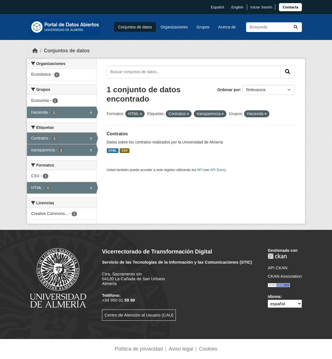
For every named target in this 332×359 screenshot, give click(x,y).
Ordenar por (228, 89)
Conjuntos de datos (135, 27)
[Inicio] (35, 50)
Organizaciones (174, 27)
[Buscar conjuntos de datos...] (274, 27)
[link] (290, 7)
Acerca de (227, 27)
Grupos (203, 27)
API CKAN (277, 267)
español (217, 7)
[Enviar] (295, 27)
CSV (125, 150)
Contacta (290, 7)
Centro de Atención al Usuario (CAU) (138, 315)
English (237, 7)
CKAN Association (285, 276)
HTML (112, 150)
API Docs (217, 170)
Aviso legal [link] (181, 349)
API (200, 170)
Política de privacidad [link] (139, 349)
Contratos (117, 133)
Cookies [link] (208, 349)
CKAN (277, 256)
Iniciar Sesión (261, 7)
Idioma (274, 296)
